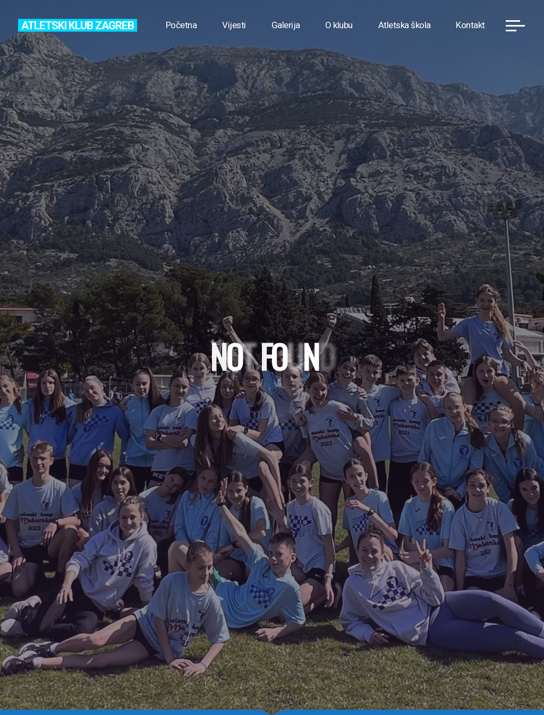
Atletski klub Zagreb (77, 25)
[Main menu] (515, 25)
